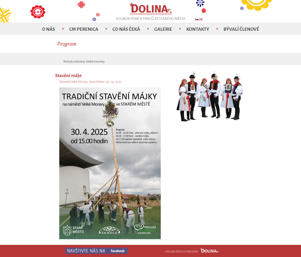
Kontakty (197, 29)
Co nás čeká (126, 29)
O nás (48, 29)
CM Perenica (83, 29)
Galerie (163, 29)
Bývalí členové (241, 29)
